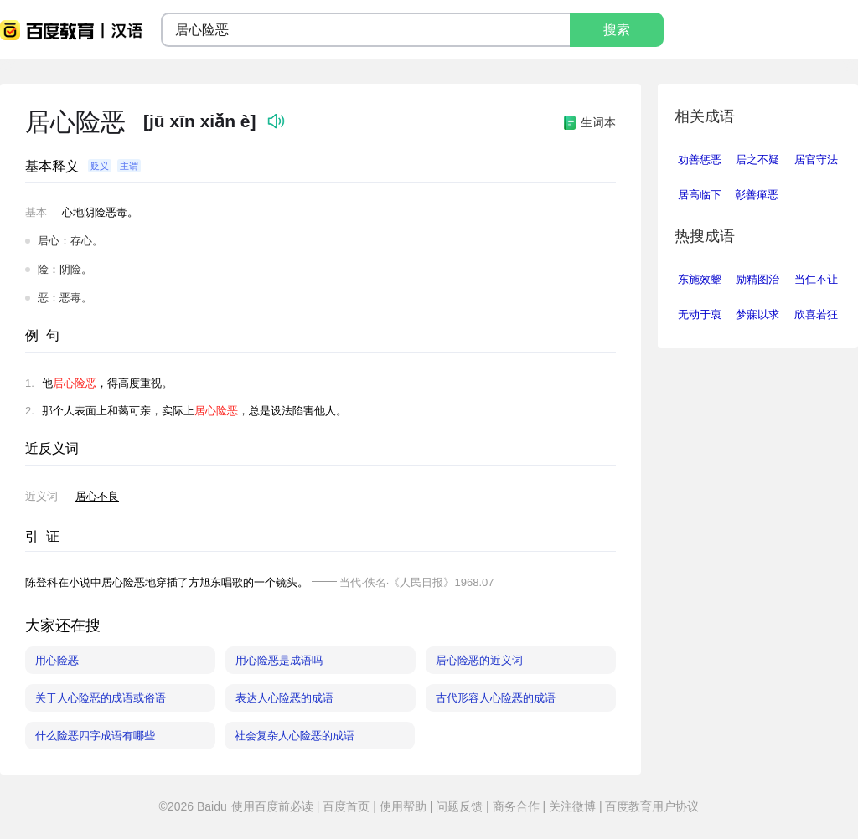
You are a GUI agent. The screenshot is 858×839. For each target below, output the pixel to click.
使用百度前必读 (274, 806)
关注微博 (572, 806)
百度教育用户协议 (651, 806)
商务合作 (516, 806)
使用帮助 (403, 806)
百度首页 (346, 806)
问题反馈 (459, 806)
